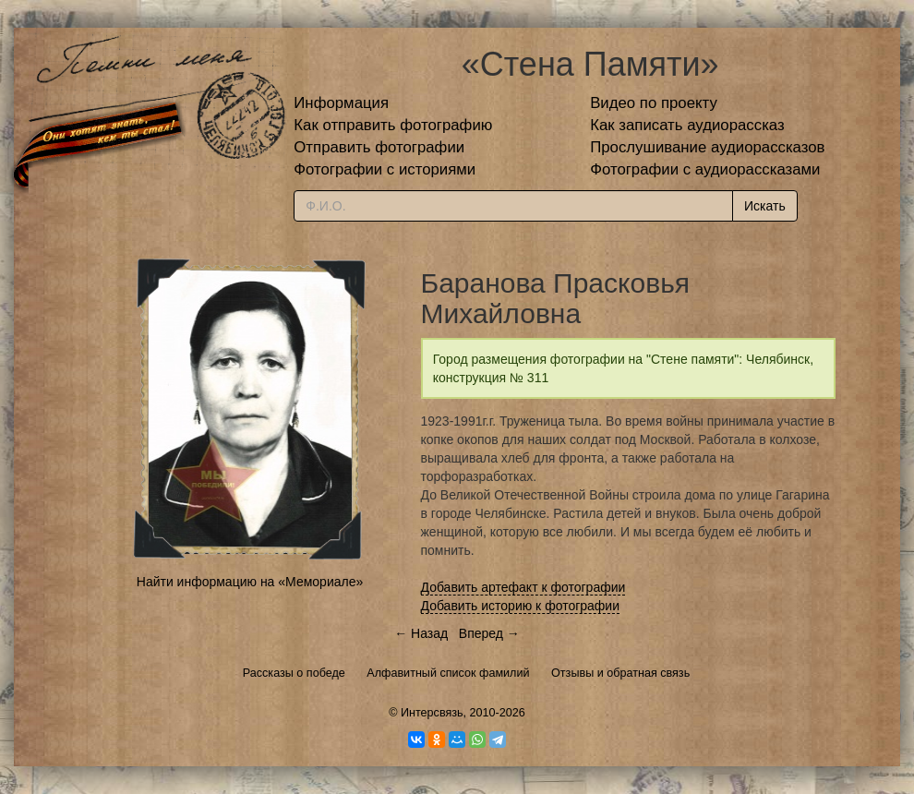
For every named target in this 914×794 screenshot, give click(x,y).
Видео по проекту (653, 103)
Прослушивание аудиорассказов (707, 147)
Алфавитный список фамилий (448, 673)
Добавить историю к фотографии (520, 605)
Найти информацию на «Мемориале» (250, 581)
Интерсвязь (432, 712)
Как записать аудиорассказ (687, 125)
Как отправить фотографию (393, 125)
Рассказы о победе (294, 673)
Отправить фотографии (379, 147)
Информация (341, 103)
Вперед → (489, 633)
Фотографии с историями (384, 169)
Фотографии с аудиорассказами (705, 169)
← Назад (421, 633)
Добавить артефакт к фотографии (523, 587)
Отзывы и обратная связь (620, 673)
